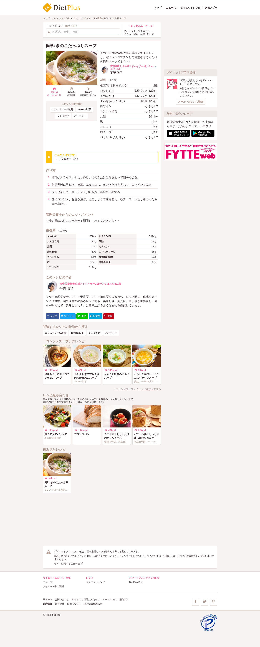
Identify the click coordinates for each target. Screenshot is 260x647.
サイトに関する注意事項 (68, 563)
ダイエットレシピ (95, 582)
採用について (74, 603)
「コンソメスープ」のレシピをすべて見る (137, 389)
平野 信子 (66, 288)
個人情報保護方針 (93, 603)
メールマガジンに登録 (190, 101)
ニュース (47, 582)
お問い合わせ (62, 599)
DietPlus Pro (135, 582)
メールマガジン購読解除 (115, 599)
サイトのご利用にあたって (86, 599)
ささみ (127, 33)
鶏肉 (135, 33)
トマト (132, 30)
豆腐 (142, 33)
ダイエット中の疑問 (53, 586)
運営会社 (59, 603)
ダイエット (144, 30)
